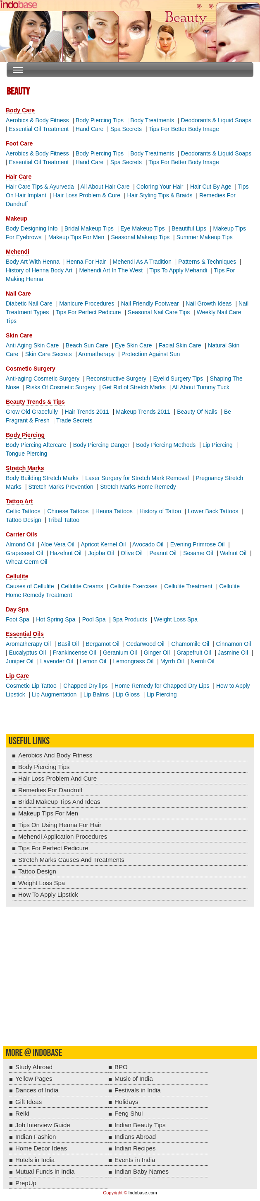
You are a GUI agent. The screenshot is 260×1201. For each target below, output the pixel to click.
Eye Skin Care (133, 345)
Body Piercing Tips (100, 120)
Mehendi (17, 251)
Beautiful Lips (189, 228)
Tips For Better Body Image (183, 129)
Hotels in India (35, 1159)
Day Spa (17, 609)
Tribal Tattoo (63, 520)
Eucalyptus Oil (27, 652)
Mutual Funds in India (44, 1171)
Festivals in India (137, 1090)
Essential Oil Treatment (39, 129)
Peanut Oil (162, 553)
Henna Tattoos (114, 511)
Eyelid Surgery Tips (178, 378)
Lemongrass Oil (133, 661)
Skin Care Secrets (48, 354)
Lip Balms (96, 694)
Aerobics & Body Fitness (37, 120)
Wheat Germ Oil (26, 561)
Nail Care (18, 293)
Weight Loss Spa (176, 619)
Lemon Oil (93, 661)
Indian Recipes (134, 1148)
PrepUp (25, 1182)
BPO (121, 1066)
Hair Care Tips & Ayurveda (40, 186)
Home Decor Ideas (41, 1148)
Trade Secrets (74, 420)
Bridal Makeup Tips (89, 228)
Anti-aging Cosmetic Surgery (42, 378)
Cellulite (17, 576)
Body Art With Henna (33, 261)
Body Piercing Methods (166, 445)
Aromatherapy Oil (28, 644)
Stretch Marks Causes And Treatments (71, 859)
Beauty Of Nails (197, 411)
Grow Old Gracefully (32, 411)
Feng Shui (128, 1113)
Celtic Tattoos (23, 511)
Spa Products (129, 619)
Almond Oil (20, 544)
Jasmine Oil (233, 652)
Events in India (134, 1159)
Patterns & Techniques (207, 261)
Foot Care (19, 143)
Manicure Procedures (86, 303)
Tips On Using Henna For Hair (59, 824)
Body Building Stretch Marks (42, 478)
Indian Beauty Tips (139, 1124)
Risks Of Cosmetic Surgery (60, 387)
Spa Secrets (126, 129)
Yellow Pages (33, 1078)
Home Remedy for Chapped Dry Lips (162, 685)
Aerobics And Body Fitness (55, 755)
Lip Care (17, 675)
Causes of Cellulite (30, 586)
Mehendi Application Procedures (62, 836)
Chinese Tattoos (67, 511)
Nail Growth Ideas (208, 303)
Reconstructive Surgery (116, 378)
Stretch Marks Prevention (61, 486)
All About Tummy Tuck (201, 387)
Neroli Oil (203, 661)
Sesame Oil (198, 553)
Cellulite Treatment (188, 586)
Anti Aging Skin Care (32, 345)
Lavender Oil (56, 661)
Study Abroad (33, 1066)
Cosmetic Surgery (30, 368)
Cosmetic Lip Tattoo (31, 685)
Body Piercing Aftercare (36, 445)
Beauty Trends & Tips (35, 401)
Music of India (133, 1078)
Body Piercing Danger (101, 445)
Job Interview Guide (42, 1124)
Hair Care (18, 176)
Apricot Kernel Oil (103, 544)
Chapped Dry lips (85, 685)
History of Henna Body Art (39, 270)
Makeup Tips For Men (76, 237)
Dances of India (36, 1090)
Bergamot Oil (102, 644)
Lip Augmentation (54, 694)
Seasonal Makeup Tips (140, 237)
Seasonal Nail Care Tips (159, 312)
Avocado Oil (147, 544)
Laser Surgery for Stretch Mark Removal (137, 478)
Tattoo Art (19, 501)
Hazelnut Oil (65, 553)
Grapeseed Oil (24, 553)
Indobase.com (143, 1192)
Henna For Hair (86, 261)
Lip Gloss (128, 694)
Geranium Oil (120, 652)
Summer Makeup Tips (205, 237)
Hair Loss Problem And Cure (57, 778)
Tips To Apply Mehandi (178, 270)
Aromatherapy (96, 354)
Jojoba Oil (101, 553)
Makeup (16, 218)
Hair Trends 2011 (86, 411)
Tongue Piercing (26, 453)
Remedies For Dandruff (50, 789)
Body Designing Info (31, 228)
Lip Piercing (218, 445)
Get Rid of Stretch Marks (134, 387)
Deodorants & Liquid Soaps (216, 120)
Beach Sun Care (87, 345)
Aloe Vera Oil (57, 544)
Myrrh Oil (172, 661)
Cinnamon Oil (233, 644)
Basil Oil (68, 644)
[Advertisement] (130, 982)
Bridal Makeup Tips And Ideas (59, 801)
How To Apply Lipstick (48, 894)
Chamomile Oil (190, 644)
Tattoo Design (23, 520)
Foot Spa (17, 619)
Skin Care (19, 335)
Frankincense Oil (74, 652)
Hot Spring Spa (55, 619)
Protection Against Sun (151, 354)
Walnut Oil (233, 553)
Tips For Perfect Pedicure (88, 312)
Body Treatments (152, 120)
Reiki (22, 1113)
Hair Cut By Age (210, 186)
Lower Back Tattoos (213, 511)
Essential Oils (25, 634)
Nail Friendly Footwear (150, 303)
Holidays (126, 1101)
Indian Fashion (35, 1136)
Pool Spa (94, 619)
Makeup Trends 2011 (143, 411)
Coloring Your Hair (160, 186)
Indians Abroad (135, 1136)
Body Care (20, 110)
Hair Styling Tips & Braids (160, 195)
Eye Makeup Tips (142, 228)
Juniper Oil (19, 661)
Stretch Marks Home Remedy (138, 486)
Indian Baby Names (141, 1171)
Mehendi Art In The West (111, 270)
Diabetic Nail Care (29, 303)
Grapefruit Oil (194, 652)
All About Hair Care (104, 186)
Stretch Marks (25, 468)
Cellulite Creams (82, 586)
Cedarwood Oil (145, 644)
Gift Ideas (28, 1101)
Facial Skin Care (180, 345)
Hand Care (90, 129)
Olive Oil (132, 553)
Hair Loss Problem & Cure (86, 195)
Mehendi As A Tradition (142, 261)
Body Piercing (25, 435)
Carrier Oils (21, 534)
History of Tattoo (160, 511)
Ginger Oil (157, 652)
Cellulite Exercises (133, 586)
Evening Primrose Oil (197, 544)
